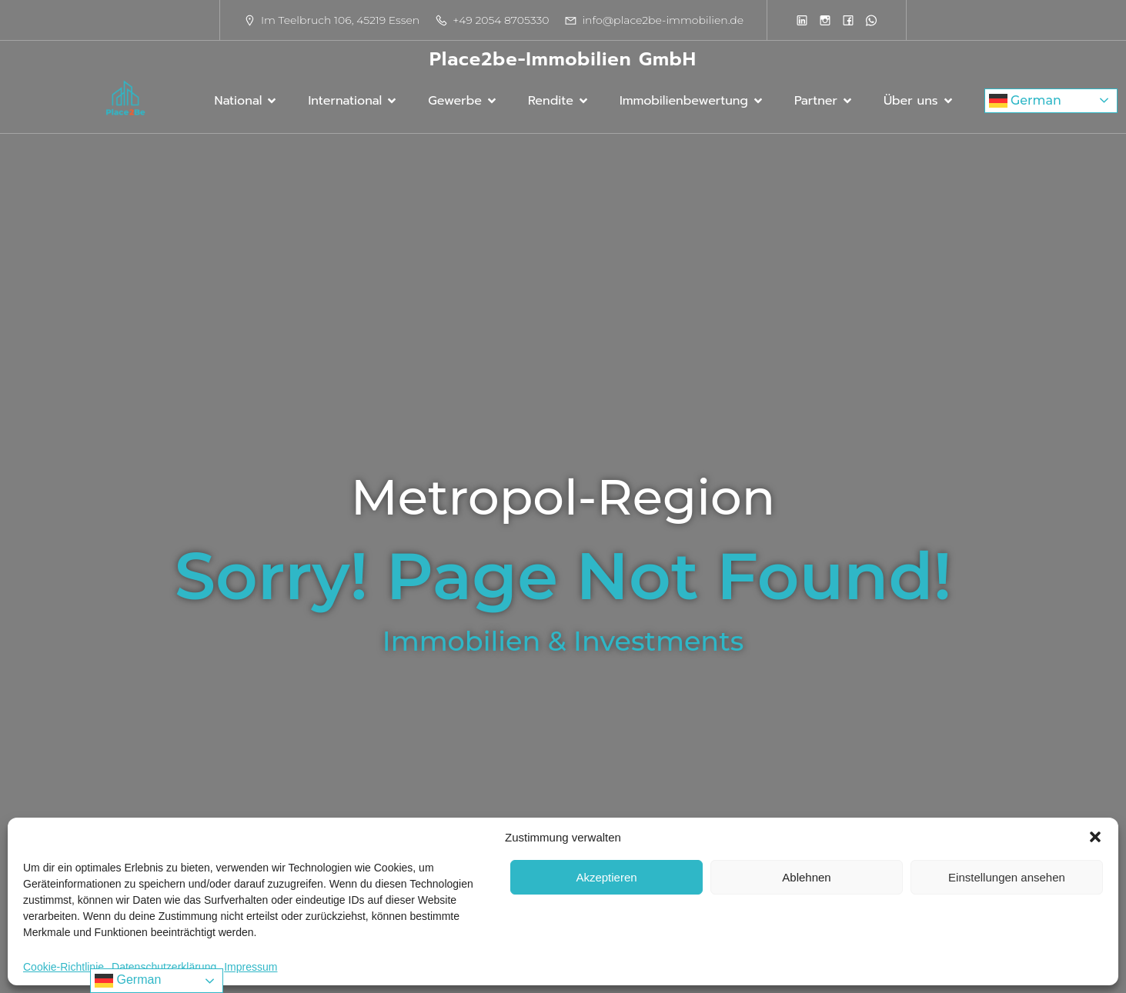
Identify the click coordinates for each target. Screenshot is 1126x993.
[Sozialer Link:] (802, 20)
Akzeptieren (606, 877)
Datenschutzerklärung (164, 967)
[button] (1095, 837)
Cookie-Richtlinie (63, 967)
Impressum (250, 967)
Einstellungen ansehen (1006, 877)
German (1025, 101)
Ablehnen (806, 877)
